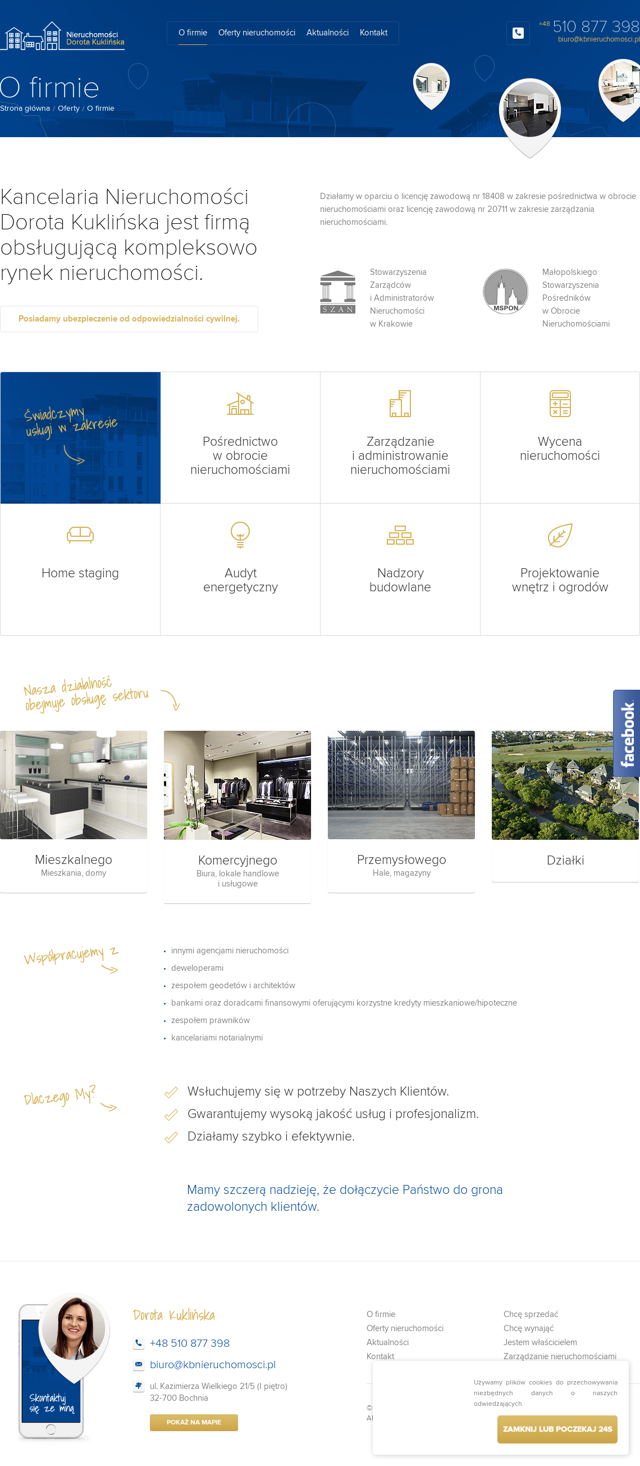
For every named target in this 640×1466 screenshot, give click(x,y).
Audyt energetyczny (240, 558)
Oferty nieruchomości (256, 33)
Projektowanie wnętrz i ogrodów (560, 558)
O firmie (193, 33)
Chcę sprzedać (531, 1314)
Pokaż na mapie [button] (194, 1422)
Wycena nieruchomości (560, 426)
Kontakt (373, 33)
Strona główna (25, 108)
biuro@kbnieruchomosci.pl (599, 39)
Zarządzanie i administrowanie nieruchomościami (400, 433)
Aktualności (328, 33)
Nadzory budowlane (400, 558)
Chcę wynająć (529, 1328)
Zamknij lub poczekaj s (557, 1429)
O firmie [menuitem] (101, 109)
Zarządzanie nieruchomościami (560, 1356)
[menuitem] (25, 109)
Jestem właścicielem (540, 1342)
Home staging (80, 551)
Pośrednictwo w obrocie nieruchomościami (240, 433)
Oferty (69, 108)
